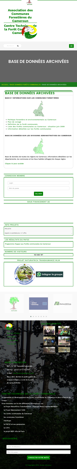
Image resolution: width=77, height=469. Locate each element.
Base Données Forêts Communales (25, 85)
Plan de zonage (14, 122)
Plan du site (11, 344)
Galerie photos (12, 340)
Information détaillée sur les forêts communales (29, 129)
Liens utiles (11, 337)
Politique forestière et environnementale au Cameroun (32, 120)
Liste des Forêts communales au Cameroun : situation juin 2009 (36, 127)
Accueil (5, 85)
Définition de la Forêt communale (23, 124)
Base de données (13, 333)
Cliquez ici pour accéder (14, 164)
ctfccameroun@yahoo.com (23, 373)
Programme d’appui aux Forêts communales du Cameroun (28, 244)
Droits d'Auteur (46, 465)
